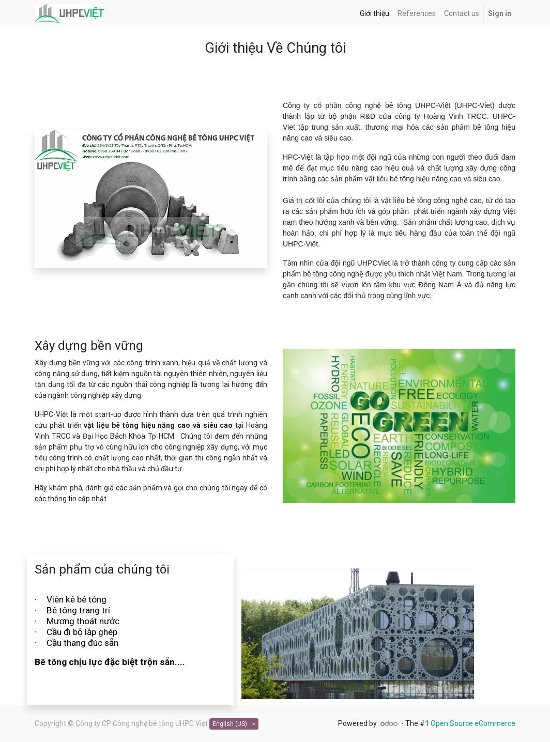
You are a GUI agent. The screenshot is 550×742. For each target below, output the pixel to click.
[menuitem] (374, 13)
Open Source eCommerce (473, 723)
